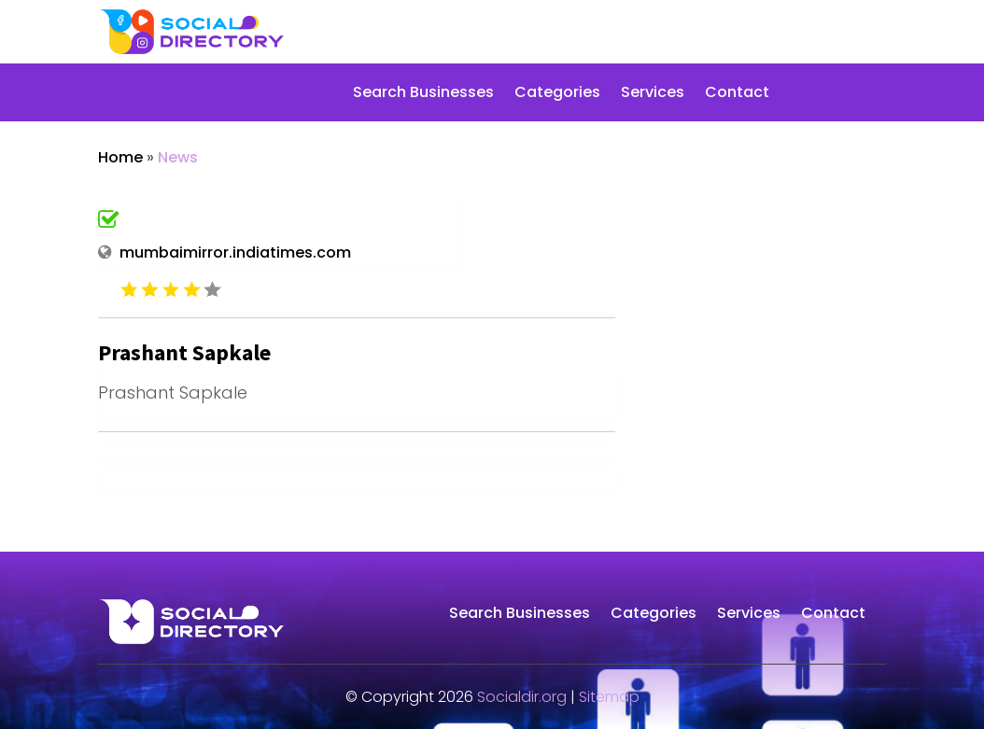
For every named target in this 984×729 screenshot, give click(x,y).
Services (652, 94)
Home (120, 157)
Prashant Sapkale (184, 352)
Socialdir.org (522, 697)
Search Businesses (423, 94)
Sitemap (609, 697)
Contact (737, 94)
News (178, 157)
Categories (557, 94)
